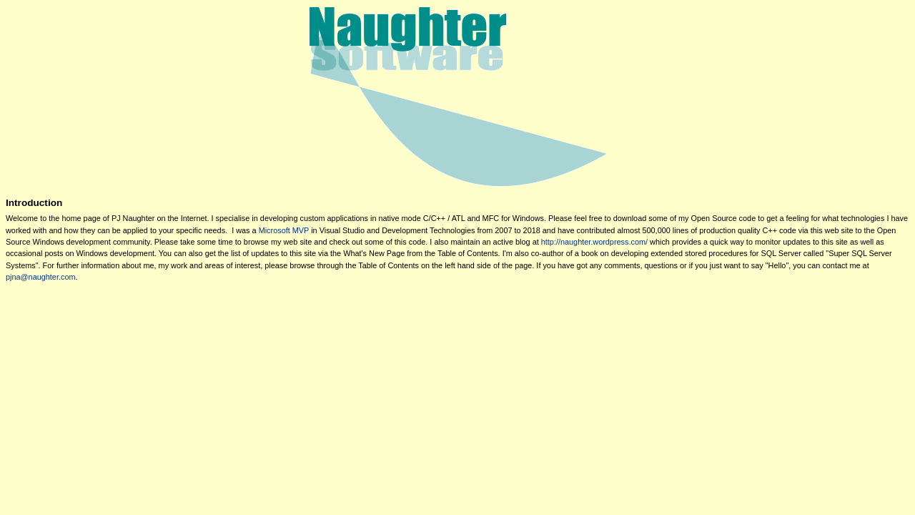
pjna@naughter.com (41, 277)
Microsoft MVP (284, 230)
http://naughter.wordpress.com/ (594, 241)
